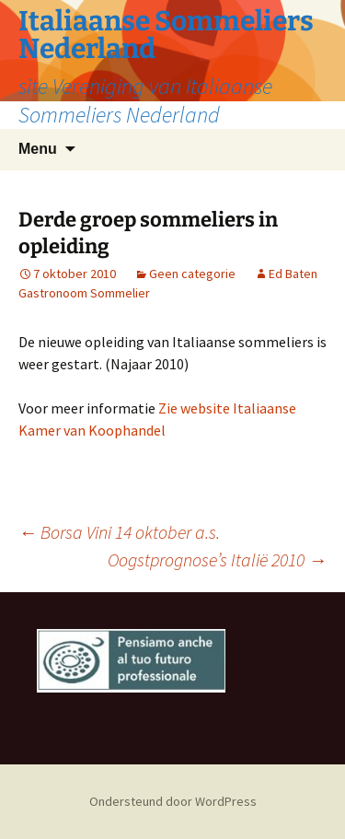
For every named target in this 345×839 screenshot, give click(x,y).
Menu (37, 149)
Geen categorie (192, 273)
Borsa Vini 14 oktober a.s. (119, 531)
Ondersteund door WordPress (173, 801)
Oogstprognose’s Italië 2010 (217, 559)
